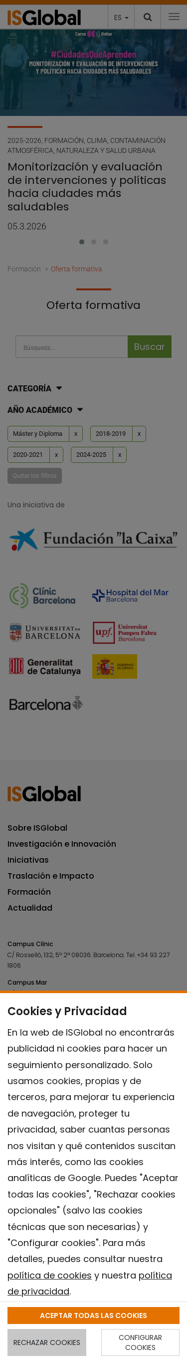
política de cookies (49, 1275)
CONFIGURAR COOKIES (140, 1343)
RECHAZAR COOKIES (46, 1343)
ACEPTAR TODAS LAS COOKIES (93, 1316)
